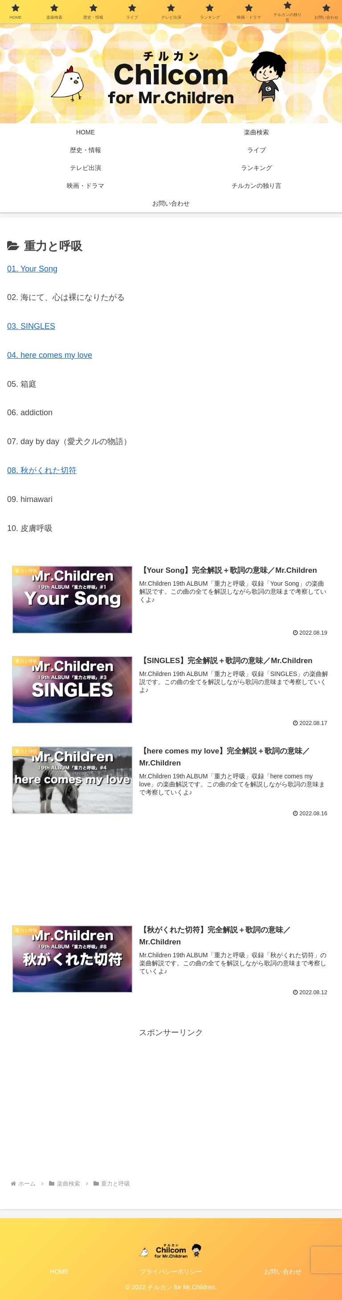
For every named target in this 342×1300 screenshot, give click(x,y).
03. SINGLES (31, 326)
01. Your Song (32, 268)
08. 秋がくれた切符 (42, 470)
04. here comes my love (49, 355)
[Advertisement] (171, 863)
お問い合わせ (282, 1271)
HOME (59, 1271)
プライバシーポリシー (171, 1271)
